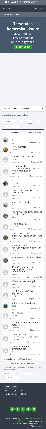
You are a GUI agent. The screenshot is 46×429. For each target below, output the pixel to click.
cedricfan (15, 183)
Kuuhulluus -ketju (21, 202)
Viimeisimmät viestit (13, 14)
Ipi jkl (14, 296)
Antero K (15, 316)
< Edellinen (6, 122)
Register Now (23, 47)
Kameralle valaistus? (22, 334)
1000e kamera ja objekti (24, 281)
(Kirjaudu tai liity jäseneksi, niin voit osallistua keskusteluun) (22, 368)
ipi (38, 293)
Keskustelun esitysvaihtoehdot (23, 363)
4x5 (13, 352)
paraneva (15, 149)
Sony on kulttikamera (23, 156)
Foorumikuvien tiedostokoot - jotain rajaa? (27, 213)
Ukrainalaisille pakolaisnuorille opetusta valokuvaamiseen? (25, 168)
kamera (19, 337)
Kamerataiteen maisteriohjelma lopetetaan (26, 246)
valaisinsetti (33, 337)
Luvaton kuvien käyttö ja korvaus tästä (25, 191)
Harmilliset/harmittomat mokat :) (25, 323)
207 (8, 126)
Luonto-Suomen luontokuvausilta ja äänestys (27, 234)
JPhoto (14, 306)
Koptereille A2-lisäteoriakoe (26, 257)
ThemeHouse (36, 426)
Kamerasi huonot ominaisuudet (21, 347)
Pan (13, 173)
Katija (14, 284)
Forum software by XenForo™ (17, 419)
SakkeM (15, 159)
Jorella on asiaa (20, 223)
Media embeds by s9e (33, 421)
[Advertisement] (23, 79)
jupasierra (16, 328)
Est (13, 140)
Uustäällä (15, 340)
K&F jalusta (18, 312)
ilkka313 (15, 195)
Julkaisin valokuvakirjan (24, 303)
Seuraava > (14, 126)
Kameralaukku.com (22, 2)
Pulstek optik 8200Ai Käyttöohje (22, 292)
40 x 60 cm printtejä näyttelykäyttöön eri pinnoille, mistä (22, 269)
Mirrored (15, 217)
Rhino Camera (19, 146)
